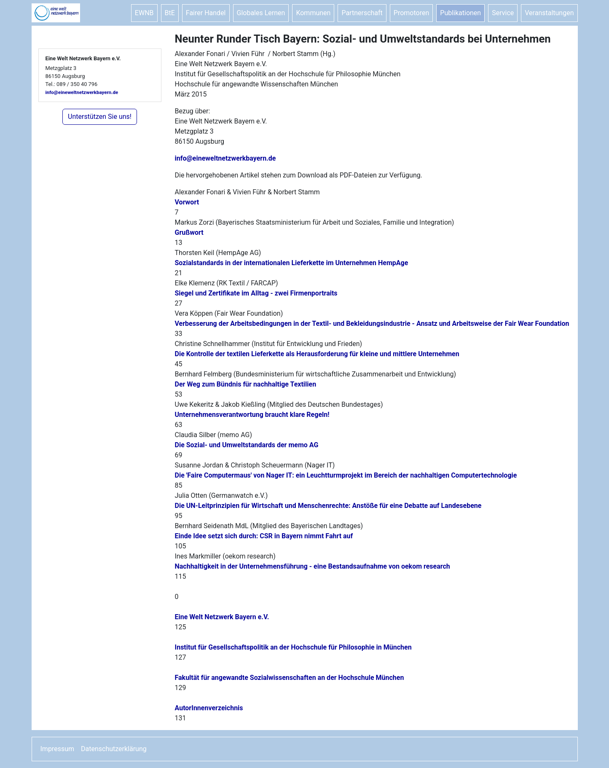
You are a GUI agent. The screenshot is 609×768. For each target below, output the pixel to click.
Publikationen (460, 13)
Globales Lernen (261, 13)
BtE (170, 13)
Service (503, 13)
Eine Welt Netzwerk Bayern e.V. (222, 617)
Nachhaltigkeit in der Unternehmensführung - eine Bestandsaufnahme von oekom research (312, 566)
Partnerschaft (361, 13)
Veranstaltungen (549, 13)
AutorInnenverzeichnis (209, 708)
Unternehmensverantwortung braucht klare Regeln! (252, 415)
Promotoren (411, 13)
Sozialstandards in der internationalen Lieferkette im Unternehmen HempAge (291, 263)
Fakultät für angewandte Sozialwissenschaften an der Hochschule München (289, 678)
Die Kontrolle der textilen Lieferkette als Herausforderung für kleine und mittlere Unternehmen (317, 354)
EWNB (144, 13)
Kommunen (313, 13)
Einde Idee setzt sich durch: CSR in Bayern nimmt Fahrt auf (264, 536)
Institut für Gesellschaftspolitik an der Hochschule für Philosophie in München (293, 647)
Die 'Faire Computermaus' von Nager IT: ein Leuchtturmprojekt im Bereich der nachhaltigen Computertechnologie (346, 475)
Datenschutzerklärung (114, 749)
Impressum (57, 749)
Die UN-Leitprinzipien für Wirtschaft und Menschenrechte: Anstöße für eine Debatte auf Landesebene (328, 506)
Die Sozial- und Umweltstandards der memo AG (247, 445)
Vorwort (187, 202)
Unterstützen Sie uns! (99, 117)
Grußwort (189, 232)
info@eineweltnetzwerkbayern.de (82, 92)
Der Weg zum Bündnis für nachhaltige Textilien (246, 384)
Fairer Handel (206, 13)
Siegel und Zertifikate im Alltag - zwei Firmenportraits (256, 293)
